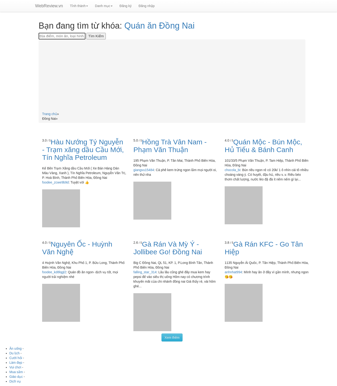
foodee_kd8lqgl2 (54, 272)
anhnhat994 (233, 272)
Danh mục (104, 6)
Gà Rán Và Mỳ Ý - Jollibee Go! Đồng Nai (167, 248)
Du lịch (14, 353)
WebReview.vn (49, 6)
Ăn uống (15, 348)
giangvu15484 (143, 170)
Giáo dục (16, 377)
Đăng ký (126, 6)
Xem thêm (172, 337)
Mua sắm (16, 372)
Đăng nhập (147, 6)
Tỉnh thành (79, 6)
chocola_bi (232, 170)
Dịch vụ (15, 381)
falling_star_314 (145, 272)
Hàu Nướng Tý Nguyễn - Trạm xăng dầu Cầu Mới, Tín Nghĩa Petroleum (83, 149)
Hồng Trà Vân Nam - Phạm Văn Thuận (170, 146)
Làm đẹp (15, 362)
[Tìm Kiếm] (96, 36)
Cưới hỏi (15, 358)
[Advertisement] (172, 76)
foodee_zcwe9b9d (55, 182)
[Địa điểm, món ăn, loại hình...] (62, 36)
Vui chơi (15, 367)
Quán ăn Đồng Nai (159, 25)
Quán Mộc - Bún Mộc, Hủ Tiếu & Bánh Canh (263, 146)
